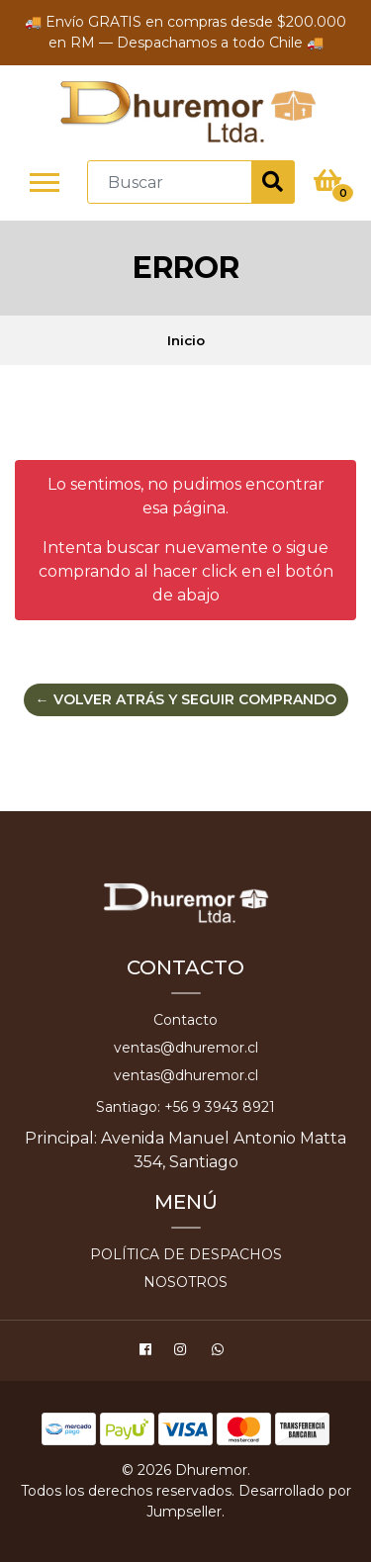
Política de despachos (186, 1254)
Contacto (185, 1020)
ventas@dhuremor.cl (186, 1048)
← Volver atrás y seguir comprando (186, 699)
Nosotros (185, 1282)
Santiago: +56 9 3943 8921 (185, 1107)
